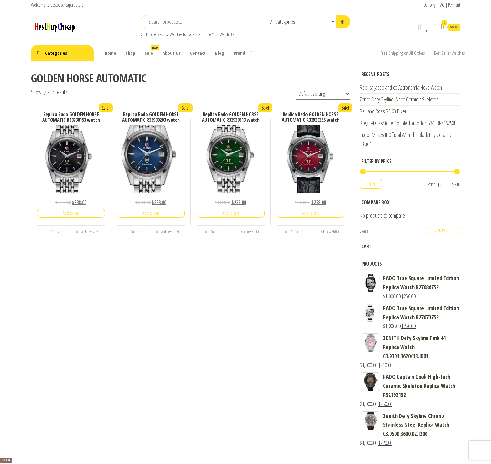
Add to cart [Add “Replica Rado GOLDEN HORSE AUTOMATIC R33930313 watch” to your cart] (230, 213)
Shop (130, 53)
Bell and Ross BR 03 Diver (383, 111)
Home (110, 53)
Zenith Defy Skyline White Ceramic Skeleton (399, 99)
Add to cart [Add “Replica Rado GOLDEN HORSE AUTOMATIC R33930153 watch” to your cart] (71, 213)
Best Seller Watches (449, 53)
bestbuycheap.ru (62, 5)
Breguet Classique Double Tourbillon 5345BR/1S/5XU (408, 123)
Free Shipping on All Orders (402, 53)
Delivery (429, 5)
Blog (219, 53)
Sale (151, 50)
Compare (54, 232)
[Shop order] (323, 94)
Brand (239, 53)
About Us (172, 53)
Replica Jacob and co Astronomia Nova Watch (401, 87)
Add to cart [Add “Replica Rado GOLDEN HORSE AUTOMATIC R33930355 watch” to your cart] (310, 213)
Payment (454, 5)
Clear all (365, 231)
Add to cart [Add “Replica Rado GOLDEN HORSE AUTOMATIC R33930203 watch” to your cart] (150, 213)
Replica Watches (169, 34)
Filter (370, 184)
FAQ (442, 5)
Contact (198, 53)
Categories (56, 53)
